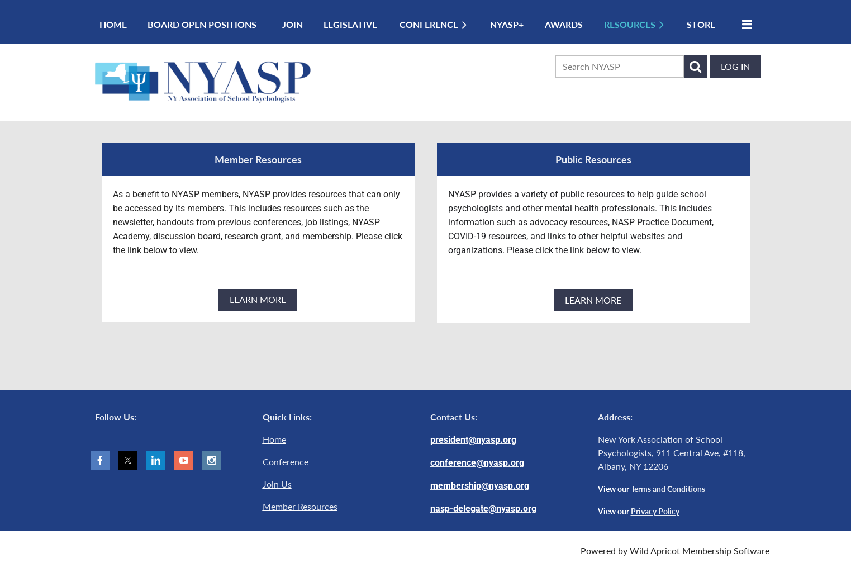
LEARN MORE (258, 299)
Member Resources (300, 506)
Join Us (277, 484)
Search (695, 66)
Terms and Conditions (668, 489)
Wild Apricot (655, 550)
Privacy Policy (655, 511)
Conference (285, 461)
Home (274, 439)
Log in (735, 66)
